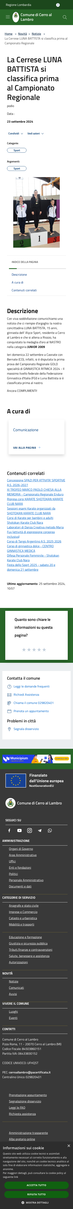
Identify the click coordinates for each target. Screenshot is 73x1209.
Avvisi (13, 994)
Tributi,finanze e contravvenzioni (30, 949)
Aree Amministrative (23, 855)
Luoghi (13, 1011)
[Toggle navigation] (7, 16)
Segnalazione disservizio (25, 1101)
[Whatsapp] (50, 830)
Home (8, 33)
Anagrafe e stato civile (24, 905)
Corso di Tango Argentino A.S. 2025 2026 (34, 541)
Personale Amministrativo (26, 880)
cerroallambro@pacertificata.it (30, 1072)
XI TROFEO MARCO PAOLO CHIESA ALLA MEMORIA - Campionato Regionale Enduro (35, 492)
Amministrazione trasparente (28, 1132)
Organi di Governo (21, 848)
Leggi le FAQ (17, 1107)
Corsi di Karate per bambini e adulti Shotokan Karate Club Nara (30, 520)
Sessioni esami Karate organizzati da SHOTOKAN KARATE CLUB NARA (31, 510)
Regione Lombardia (18, 4)
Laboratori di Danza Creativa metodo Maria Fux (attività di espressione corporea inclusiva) (35, 532)
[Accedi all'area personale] (58, 5)
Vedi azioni (36, 133)
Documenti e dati (20, 886)
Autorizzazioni (18, 962)
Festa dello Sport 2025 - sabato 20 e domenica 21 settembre (31, 567)
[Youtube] (19, 830)
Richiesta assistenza (22, 1113)
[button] (36, 1202)
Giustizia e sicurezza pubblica (28, 943)
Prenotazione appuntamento (28, 1095)
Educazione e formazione (25, 937)
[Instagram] (29, 830)
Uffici (12, 861)
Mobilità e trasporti (21, 924)
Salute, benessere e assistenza (29, 956)
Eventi (13, 1017)
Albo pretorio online (22, 1139)
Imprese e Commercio (23, 911)
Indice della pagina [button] (25, 262)
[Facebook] (9, 830)
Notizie (36, 33)
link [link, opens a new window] (16, 1177)
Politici (13, 873)
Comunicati (16, 987)
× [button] (68, 1146)
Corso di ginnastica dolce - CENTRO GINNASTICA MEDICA (30, 548)
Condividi (16, 133)
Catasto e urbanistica (23, 918)
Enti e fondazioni (20, 867)
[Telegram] (40, 830)
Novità (22, 33)
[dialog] (36, 1175)
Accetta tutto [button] (36, 1185)
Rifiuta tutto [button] (36, 1194)
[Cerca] (64, 17)
